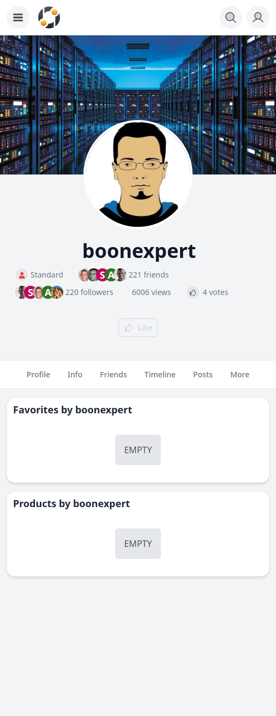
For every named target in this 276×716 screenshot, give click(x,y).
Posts (202, 379)
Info (75, 379)
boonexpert (103, 409)
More (239, 379)
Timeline (160, 379)
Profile (38, 379)
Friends (113, 379)
